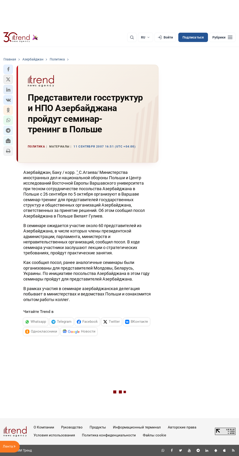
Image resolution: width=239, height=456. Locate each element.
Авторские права (182, 427)
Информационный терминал (137, 427)
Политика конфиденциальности (109, 435)
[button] (8, 69)
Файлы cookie (154, 435)
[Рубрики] (222, 37)
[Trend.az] (21, 37)
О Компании (44, 427)
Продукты (98, 427)
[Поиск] (132, 37)
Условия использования (54, 435)
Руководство (72, 427)
